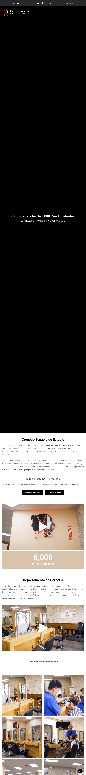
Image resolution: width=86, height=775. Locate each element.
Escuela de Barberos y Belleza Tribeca (19, 12)
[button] (82, 13)
